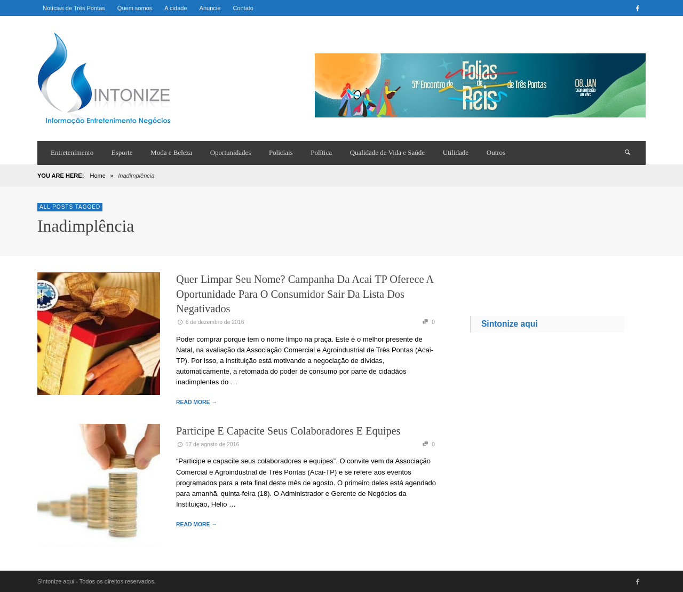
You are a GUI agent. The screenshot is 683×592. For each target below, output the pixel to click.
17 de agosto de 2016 (207, 444)
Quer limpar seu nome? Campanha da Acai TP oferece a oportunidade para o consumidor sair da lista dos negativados (304, 293)
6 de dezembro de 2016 (210, 322)
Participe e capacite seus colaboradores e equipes (288, 431)
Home (97, 175)
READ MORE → (196, 402)
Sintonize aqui (509, 323)
